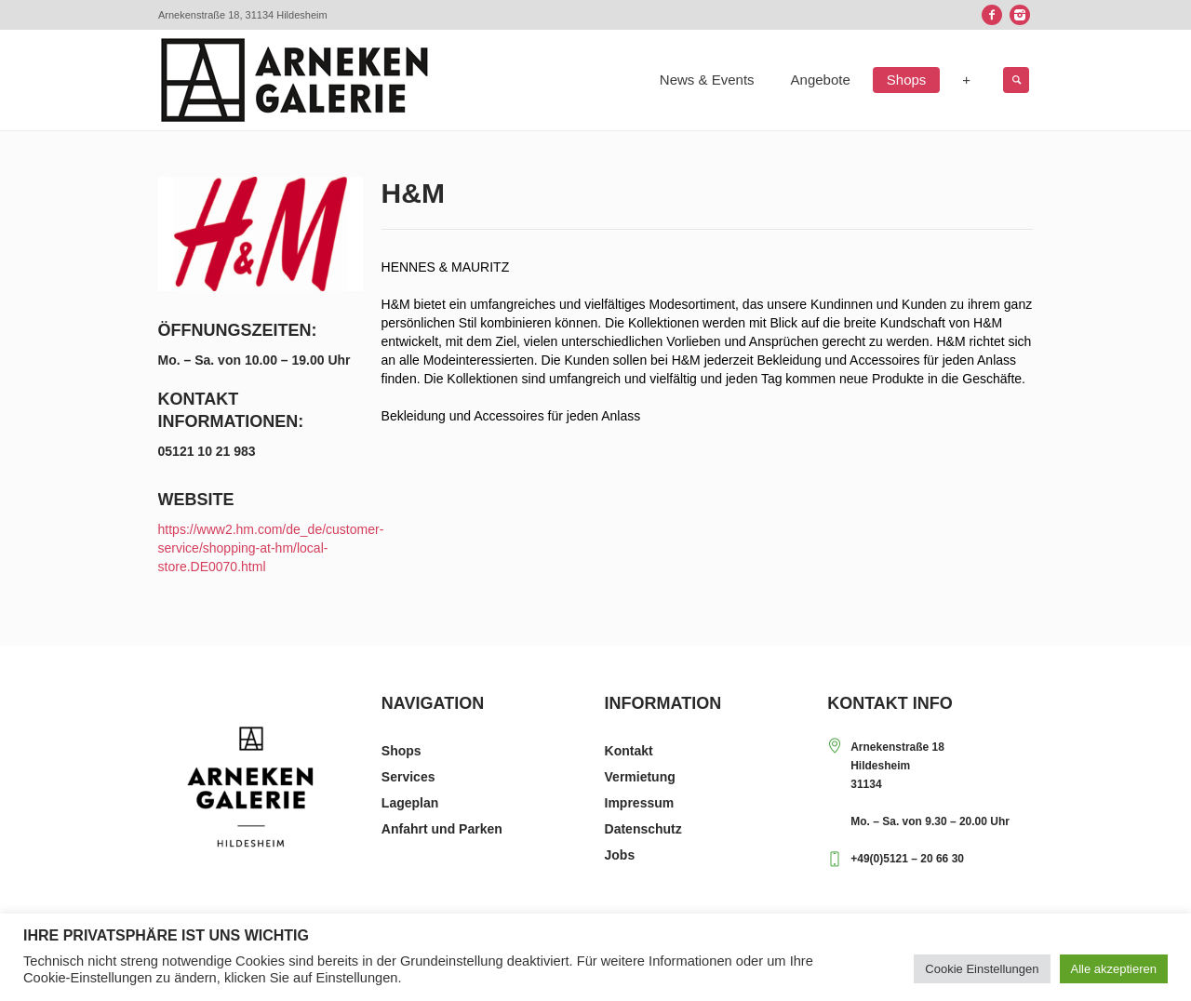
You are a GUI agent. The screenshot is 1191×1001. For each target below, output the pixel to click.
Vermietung (640, 776)
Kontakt (629, 750)
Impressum (640, 802)
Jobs (620, 855)
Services (408, 776)
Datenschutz (643, 828)
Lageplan (409, 802)
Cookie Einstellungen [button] (981, 969)
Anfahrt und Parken (441, 828)
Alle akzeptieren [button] (1114, 969)
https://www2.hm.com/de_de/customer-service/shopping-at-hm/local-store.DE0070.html (271, 548)
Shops (401, 750)
